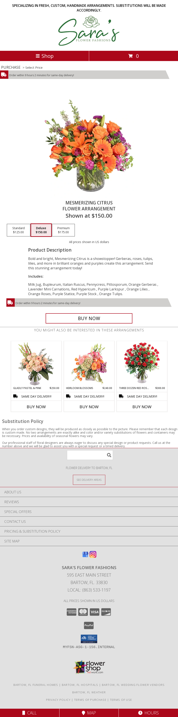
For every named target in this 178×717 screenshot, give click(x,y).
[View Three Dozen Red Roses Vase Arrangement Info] (142, 363)
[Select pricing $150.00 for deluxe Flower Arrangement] (41, 230)
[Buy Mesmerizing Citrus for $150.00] (89, 318)
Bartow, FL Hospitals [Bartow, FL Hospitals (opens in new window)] (80, 685)
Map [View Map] (89, 713)
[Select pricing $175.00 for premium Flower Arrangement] (63, 230)
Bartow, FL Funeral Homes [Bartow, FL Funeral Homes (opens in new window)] (35, 685)
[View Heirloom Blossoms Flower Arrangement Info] (89, 363)
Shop (45, 55)
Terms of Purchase (90, 700)
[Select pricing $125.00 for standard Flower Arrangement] (18, 230)
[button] (89, 639)
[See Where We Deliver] (89, 480)
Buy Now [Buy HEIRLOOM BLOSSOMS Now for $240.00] (89, 407)
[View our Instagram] (93, 556)
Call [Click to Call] (29, 713)
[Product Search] (90, 455)
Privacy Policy (58, 700)
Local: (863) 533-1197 (89, 590)
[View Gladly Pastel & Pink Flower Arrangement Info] (36, 363)
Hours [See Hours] (148, 713)
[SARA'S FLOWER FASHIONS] (89, 44)
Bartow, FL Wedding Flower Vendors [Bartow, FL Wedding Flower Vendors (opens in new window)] (133, 685)
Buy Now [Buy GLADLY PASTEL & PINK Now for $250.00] (36, 407)
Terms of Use (121, 700)
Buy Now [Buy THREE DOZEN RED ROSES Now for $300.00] (142, 407)
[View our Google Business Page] (85, 556)
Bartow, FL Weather (89, 692)
